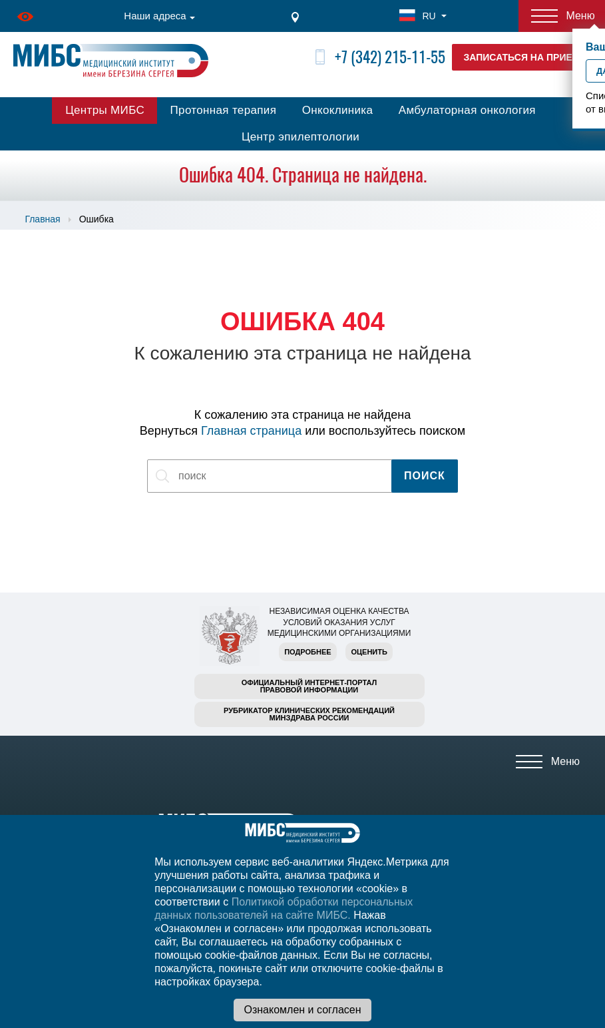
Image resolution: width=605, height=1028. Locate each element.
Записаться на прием (522, 57)
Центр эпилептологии (300, 136)
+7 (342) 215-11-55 (390, 57)
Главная (42, 219)
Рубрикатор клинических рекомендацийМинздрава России (309, 714)
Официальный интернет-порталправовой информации (309, 686)
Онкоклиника (337, 110)
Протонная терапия (223, 110)
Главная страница (251, 430)
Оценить (369, 652)
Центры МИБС (104, 110)
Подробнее (307, 652)
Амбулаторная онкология (467, 110)
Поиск (424, 475)
